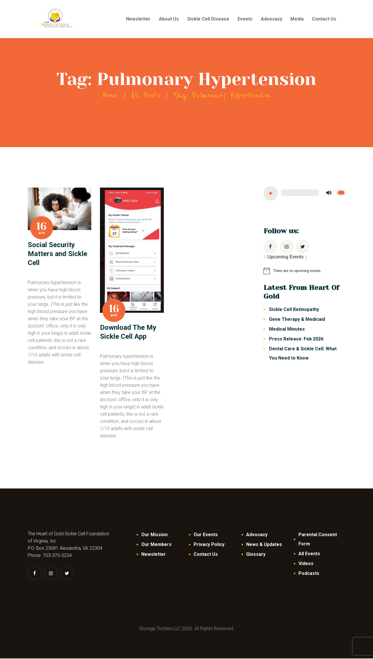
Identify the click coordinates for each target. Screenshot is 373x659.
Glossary (256, 555)
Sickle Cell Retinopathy (294, 310)
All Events (309, 554)
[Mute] (329, 193)
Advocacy (257, 535)
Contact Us (206, 555)
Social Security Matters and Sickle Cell (57, 254)
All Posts (146, 96)
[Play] (270, 194)
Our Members (156, 545)
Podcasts (308, 574)
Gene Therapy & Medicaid (297, 320)
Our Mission (154, 535)
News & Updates (264, 545)
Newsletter (153, 555)
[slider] (300, 193)
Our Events (206, 535)
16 (41, 227)
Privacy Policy (209, 545)
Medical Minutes (287, 329)
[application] (304, 194)
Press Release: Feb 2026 (296, 339)
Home (110, 96)
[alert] (304, 271)
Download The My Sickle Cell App (128, 332)
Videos (305, 564)
